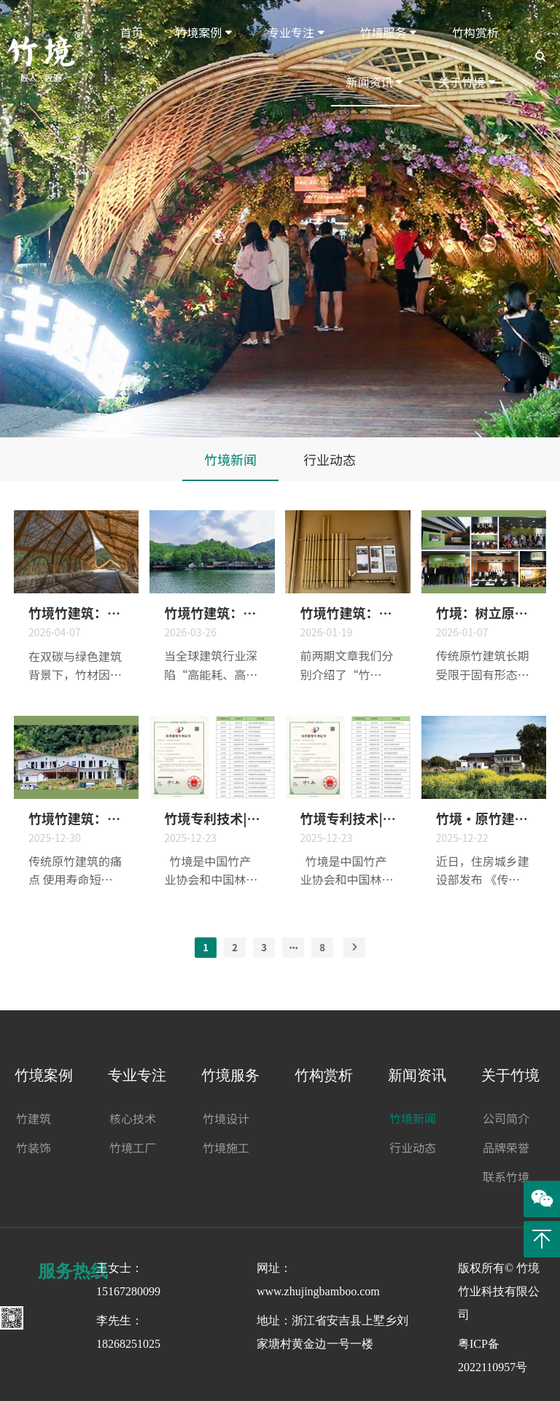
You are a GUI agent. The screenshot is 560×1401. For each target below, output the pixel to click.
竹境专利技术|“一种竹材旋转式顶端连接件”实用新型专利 (212, 818)
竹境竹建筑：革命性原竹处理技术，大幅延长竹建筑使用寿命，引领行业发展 (76, 818)
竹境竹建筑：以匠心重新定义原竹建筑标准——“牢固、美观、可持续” (347, 613)
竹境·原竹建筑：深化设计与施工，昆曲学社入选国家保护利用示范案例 (484, 818)
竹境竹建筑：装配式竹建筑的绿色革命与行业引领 (212, 613)
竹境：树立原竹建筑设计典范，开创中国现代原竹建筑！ (484, 613)
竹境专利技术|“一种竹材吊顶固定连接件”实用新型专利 (347, 818)
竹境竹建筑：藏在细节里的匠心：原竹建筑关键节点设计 (76, 613)
